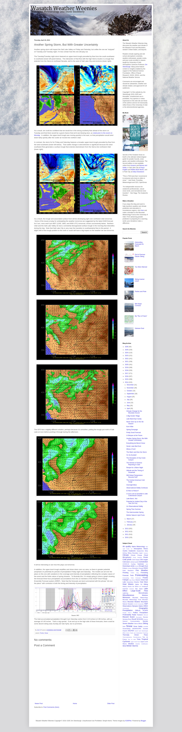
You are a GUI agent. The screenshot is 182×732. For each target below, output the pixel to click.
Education (135, 568)
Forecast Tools (128, 575)
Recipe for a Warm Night (134, 467)
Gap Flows (132, 580)
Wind (124, 646)
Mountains (144, 602)
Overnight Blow (131, 485)
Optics (141, 606)
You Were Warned (141, 267)
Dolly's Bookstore (138, 172)
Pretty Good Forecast (133, 432)
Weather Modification (141, 644)
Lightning (125, 593)
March (129, 519)
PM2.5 (129, 612)
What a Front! (131, 449)
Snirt (124, 626)
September (131, 394)
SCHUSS (140, 619)
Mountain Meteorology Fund (132, 599)
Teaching (145, 633)
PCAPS (145, 610)
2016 (127, 376)
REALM (146, 615)
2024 (127, 353)
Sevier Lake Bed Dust (133, 446)
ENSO (146, 568)
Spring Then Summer (133, 509)
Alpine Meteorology (138, 546)
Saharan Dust (139, 328)
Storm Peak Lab (130, 633)
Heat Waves (128, 584)
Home (75, 703)
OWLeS (137, 610)
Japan (141, 588)
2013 (127, 528)
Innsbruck (145, 586)
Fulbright (126, 580)
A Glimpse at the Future (134, 435)
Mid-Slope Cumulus (138, 304)
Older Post (110, 703)
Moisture (145, 595)
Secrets (145, 621)
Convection (143, 562)
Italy (136, 588)
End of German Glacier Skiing (140, 255)
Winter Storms (132, 646)
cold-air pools (134, 562)
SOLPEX (131, 631)
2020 (127, 364)
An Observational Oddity (134, 506)
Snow (46, 633)
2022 (127, 358)
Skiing (145, 623)
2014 (127, 382)
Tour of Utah (132, 639)
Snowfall (145, 626)
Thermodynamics (127, 637)
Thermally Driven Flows (135, 635)
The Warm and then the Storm (136, 452)
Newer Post (39, 703)
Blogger (143, 721)
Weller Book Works (137, 170)
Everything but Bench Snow (135, 443)
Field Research (128, 570)
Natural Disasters (128, 604)
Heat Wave (144, 582)
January (130, 525)
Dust (146, 566)
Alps (146, 546)
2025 (127, 350)
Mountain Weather (133, 602)
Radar (134, 615)
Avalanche (132, 551)
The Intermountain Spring (134, 512)
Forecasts (138, 578)
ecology (130, 568)
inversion (125, 588)
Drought (141, 566)
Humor (130, 586)
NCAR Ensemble (139, 604)
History (125, 586)
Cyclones (141, 564)
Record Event (129, 617)
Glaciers (137, 580)
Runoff (134, 619)
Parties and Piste (140, 291)
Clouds (145, 557)
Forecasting (141, 575)
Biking (129, 553)
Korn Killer (129, 426)
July (128, 399)
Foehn (132, 572)
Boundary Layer (137, 553)
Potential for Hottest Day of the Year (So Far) (136, 502)
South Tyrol (138, 630)
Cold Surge (135, 559)
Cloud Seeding (137, 557)
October (130, 391)
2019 (127, 367)
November (130, 388)
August (129, 397)
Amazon (133, 165)
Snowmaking (126, 628)
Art (131, 548)
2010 (127, 537)
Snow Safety (137, 626)
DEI (147, 564)
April (128, 408)
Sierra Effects (138, 623)
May (128, 405)
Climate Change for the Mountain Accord (134, 412)
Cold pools (127, 559)
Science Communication (131, 621)
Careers (146, 553)
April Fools (126, 548)
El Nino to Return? (132, 491)
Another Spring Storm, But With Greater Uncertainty (136, 439)
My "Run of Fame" (141, 316)
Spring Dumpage (132, 429)
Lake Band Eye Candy (133, 419)
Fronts (42, 633)
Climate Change (136, 555)
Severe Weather (128, 623)
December (130, 385)
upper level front (135, 641)
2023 (127, 355)
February (130, 522)
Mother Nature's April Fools (135, 515)
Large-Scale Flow (139, 591)
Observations (127, 606)
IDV (140, 586)
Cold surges (144, 559)
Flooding (125, 573)
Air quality (127, 546)
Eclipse (125, 568)
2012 (127, 531)
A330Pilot (128, 721)
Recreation (139, 617)
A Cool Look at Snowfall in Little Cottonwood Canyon (137, 494)
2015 (127, 379)
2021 (127, 361)
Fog (137, 572)
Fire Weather (142, 570)
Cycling (133, 564)
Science (146, 619)
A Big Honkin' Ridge (133, 416)
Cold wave (126, 562)
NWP (146, 604)
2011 (127, 534)
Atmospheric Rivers (141, 549)
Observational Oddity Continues (137, 488)
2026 (127, 347)
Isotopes (131, 588)
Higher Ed (138, 584)
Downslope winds (128, 566)
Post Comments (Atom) (51, 707)
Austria (125, 551)
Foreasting (144, 573)
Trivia (138, 639)
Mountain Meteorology (140, 597)
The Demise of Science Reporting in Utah (134, 463)
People (124, 612)
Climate (126, 555)
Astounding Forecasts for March (139, 244)
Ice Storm (135, 586)
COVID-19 (126, 564)
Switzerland (139, 633)
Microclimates (143, 593)
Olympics (135, 606)
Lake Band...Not (131, 498)
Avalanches (140, 551)
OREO (145, 606)
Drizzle (137, 566)
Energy (141, 568)
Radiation (140, 615)
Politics (135, 613)
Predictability (127, 615)
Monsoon (126, 597)
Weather (131, 644)
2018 (127, 370)
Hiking (146, 584)
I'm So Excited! (131, 455)
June (128, 403)
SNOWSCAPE (136, 628)
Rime (129, 619)
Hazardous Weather (133, 582)
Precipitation (144, 613)
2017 (127, 373)
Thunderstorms (137, 637)
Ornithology (126, 608)
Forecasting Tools (128, 578)
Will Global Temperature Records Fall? (134, 476)
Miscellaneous (128, 595)
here (142, 210)
